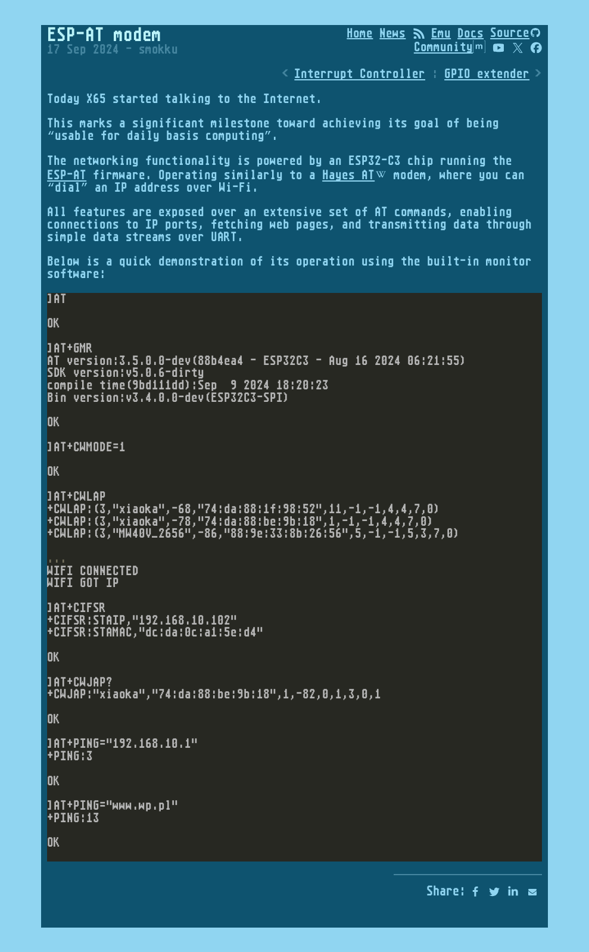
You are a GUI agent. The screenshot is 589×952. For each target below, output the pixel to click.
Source (509, 32)
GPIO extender (486, 74)
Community (449, 46)
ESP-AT (66, 174)
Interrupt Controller (359, 74)
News (392, 32)
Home (360, 32)
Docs (470, 32)
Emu (441, 32)
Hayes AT (348, 174)
